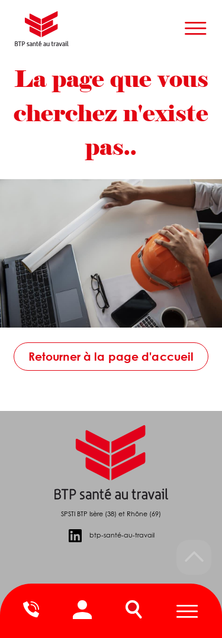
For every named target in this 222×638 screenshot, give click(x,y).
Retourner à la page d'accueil (111, 356)
